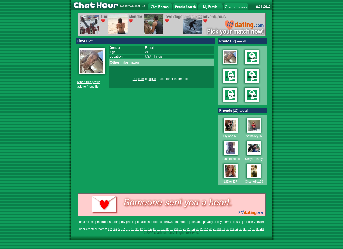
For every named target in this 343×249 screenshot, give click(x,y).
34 (236, 229)
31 (223, 229)
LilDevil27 (230, 181)
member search (107, 222)
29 (214, 229)
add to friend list (88, 87)
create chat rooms (149, 222)
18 (167, 229)
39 (257, 229)
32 (227, 229)
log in (266, 6)
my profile (127, 222)
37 (249, 229)
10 (132, 229)
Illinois (158, 56)
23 (188, 229)
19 (171, 229)
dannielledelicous (233, 159)
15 (154, 229)
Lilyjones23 (230, 136)
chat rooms (86, 222)
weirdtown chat (130, 5)
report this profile (88, 82)
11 (137, 229)
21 (180, 229)
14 (150, 229)
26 (201, 229)
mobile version (254, 222)
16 (158, 229)
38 (253, 229)
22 (184, 229)
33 (232, 229)
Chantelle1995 (255, 181)
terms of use (232, 222)
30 (219, 229)
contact (196, 222)
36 (244, 229)
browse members (176, 222)
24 (193, 229)
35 (240, 229)
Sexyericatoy (254, 159)
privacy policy (212, 222)
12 (141, 229)
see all (241, 41)
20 (176, 229)
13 (145, 229)
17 (163, 229)
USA (148, 56)
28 (210, 229)
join (258, 6)
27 (206, 229)
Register (138, 79)
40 (262, 229)
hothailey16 (254, 136)
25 (197, 229)
